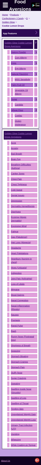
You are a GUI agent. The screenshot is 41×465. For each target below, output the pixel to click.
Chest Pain (16, 179)
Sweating (15, 383)
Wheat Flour (17, 110)
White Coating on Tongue (23, 445)
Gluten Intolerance (20, 123)
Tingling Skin (17, 409)
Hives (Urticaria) (19, 267)
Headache (16, 248)
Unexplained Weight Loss (23, 420)
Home (5, 15)
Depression (16, 201)
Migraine (15, 289)
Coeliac (18, 115)
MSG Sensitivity (22, 79)
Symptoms (18, 135)
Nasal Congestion (19, 300)
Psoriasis (15, 320)
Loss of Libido (17, 284)
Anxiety (14, 148)
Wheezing (16, 439)
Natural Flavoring (19, 74)
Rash (13, 331)
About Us (5, 461)
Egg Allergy (20, 68)
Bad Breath (16, 154)
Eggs (13, 63)
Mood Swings (17, 295)
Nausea (15, 315)
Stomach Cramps (19, 362)
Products (14, 15)
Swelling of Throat (20, 403)
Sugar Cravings (18, 378)
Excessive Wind (18, 226)
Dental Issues (17, 195)
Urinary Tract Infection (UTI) (21, 427)
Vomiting (15, 434)
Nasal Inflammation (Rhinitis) (20, 308)
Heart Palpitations (19, 253)
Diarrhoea (16, 211)
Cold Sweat (16, 190)
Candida (19, 105)
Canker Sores (17, 173)
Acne (13, 143)
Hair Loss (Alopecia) (21, 242)
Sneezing (15, 351)
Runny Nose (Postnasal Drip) (22, 338)
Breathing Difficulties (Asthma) (21, 166)
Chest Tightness (19, 184)
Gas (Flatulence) (19, 237)
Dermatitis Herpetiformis (22, 206)
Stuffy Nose (16, 373)
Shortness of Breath (20, 345)
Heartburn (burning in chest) (21, 260)
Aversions (18, 45)
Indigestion (16, 273)
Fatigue (14, 231)
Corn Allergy (21, 57)
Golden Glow (8, 22)
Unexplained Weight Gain (23, 414)
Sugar (14, 99)
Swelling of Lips (18, 398)
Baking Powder (18, 52)
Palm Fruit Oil (17, 85)
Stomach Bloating (19, 356)
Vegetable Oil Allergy (21, 92)
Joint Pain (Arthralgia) (21, 278)
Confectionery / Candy (13, 18)
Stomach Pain (18, 367)
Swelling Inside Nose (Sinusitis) (21, 391)
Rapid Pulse (17, 325)
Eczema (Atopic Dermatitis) (18, 219)
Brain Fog (16, 159)
